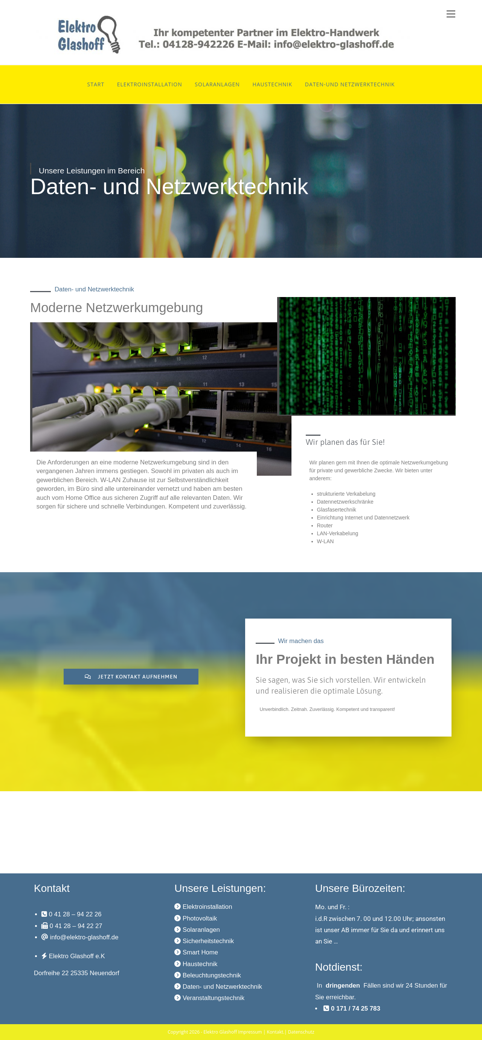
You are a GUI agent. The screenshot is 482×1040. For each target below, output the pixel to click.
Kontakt (275, 1032)
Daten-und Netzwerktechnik (350, 84)
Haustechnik (272, 84)
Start (96, 84)
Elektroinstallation (149, 84)
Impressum (250, 1032)
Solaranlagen (217, 84)
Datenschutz (301, 1032)
